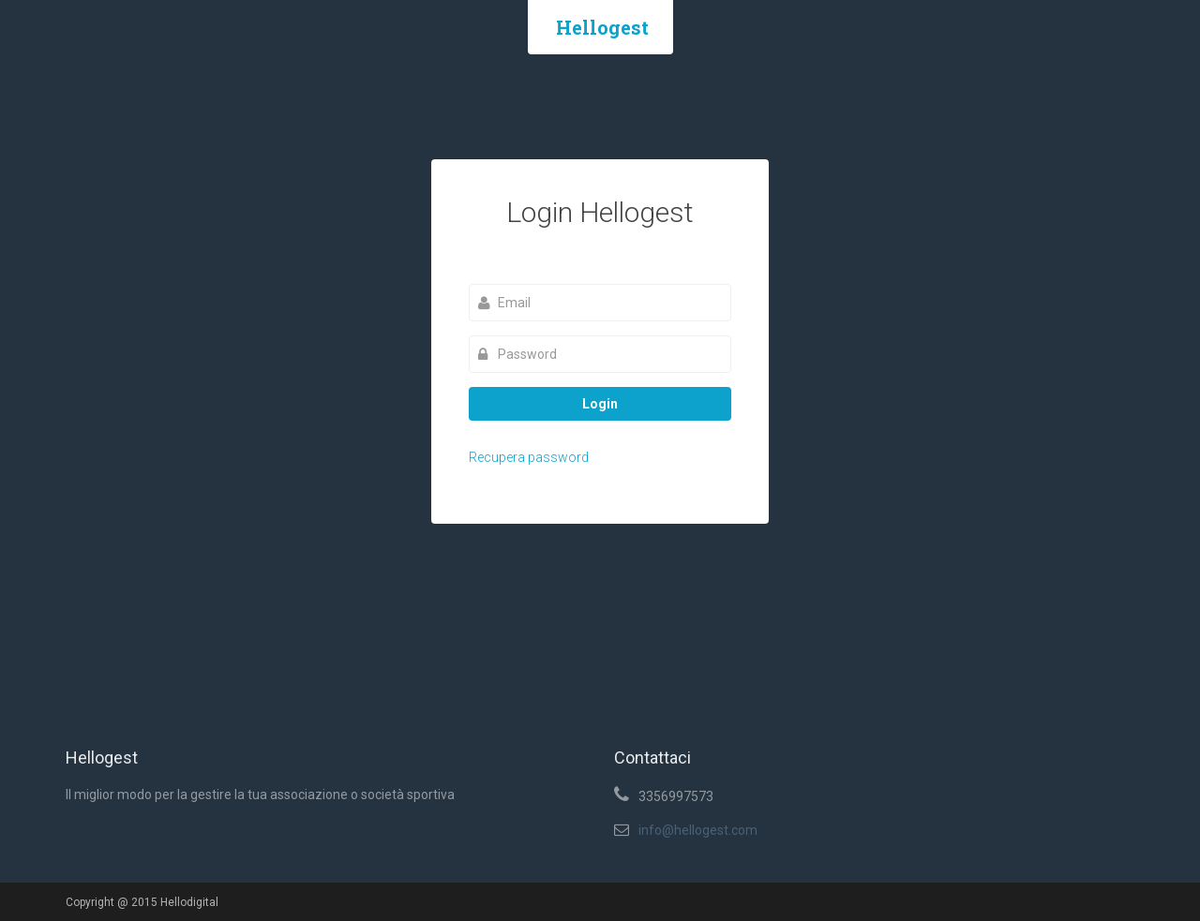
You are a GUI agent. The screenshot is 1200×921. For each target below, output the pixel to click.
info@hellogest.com (698, 830)
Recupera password (529, 457)
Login (600, 403)
